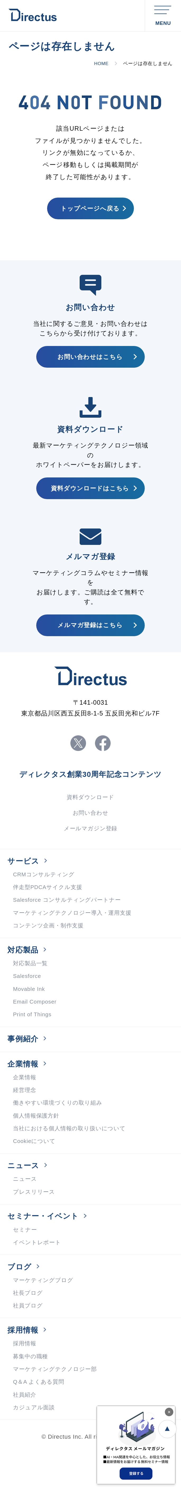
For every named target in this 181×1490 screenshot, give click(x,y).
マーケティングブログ (44, 1315)
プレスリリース (35, 1222)
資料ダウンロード (90, 809)
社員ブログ (28, 1341)
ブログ (20, 1301)
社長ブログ (28, 1328)
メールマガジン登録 (90, 843)
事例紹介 (24, 1062)
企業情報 (24, 1089)
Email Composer (36, 1023)
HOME (100, 63)
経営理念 (25, 1116)
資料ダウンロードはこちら (90, 494)
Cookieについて (35, 1169)
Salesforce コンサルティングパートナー (69, 917)
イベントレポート (38, 1275)
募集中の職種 (31, 1394)
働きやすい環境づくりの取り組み (59, 1129)
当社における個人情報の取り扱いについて (72, 1155)
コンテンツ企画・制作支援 (50, 943)
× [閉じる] (169, 1412)
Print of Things (33, 1036)
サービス (24, 876)
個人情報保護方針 (37, 1142)
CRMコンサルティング (45, 890)
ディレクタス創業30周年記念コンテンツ (91, 786)
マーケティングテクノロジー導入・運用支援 (75, 930)
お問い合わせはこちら (90, 360)
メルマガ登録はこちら (90, 633)
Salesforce (28, 997)
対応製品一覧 (31, 983)
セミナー (25, 1262)
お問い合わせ (90, 826)
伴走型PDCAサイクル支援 (49, 904)
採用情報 (24, 1367)
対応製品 (24, 969)
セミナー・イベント (45, 1247)
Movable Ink (30, 1010)
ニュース (24, 1195)
